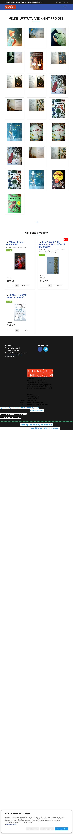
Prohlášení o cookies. (11, 824)
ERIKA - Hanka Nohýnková (15, 243)
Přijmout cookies (62, 829)
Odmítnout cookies (47, 829)
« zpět (36, 222)
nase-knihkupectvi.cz (14, 355)
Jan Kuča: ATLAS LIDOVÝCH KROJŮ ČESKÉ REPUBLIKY (52, 244)
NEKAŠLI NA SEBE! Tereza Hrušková (16, 296)
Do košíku (25, 286)
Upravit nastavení (32, 829)
